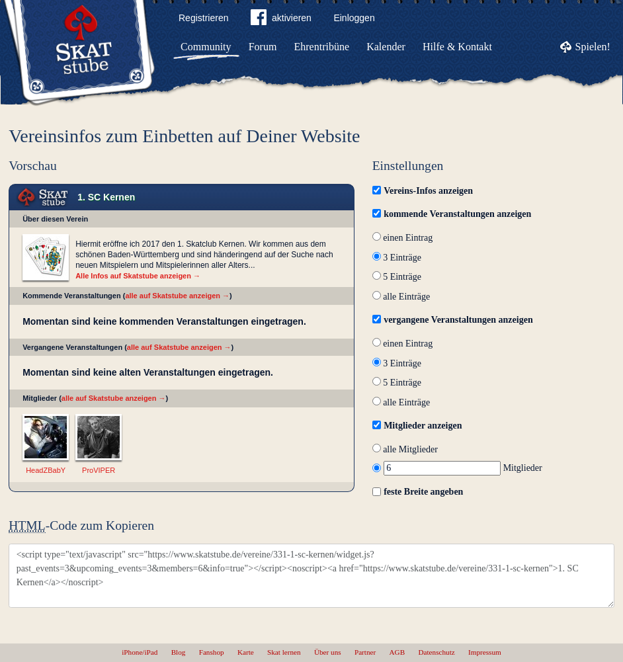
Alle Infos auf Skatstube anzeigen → (137, 276)
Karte (245, 652)
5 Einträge (396, 277)
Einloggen (353, 18)
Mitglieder (457, 468)
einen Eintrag (402, 238)
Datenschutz (436, 652)
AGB (397, 652)
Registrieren (203, 18)
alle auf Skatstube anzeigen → (177, 296)
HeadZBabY (45, 470)
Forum (263, 46)
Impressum (484, 652)
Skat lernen (284, 652)
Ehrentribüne (322, 46)
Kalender (385, 46)
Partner (365, 652)
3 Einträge (396, 258)
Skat (43, 197)
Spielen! (592, 46)
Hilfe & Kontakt (457, 46)
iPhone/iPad (139, 652)
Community (206, 46)
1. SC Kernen (106, 197)
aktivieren (281, 20)
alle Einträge (401, 297)
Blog (178, 652)
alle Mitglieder (405, 449)
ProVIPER (98, 470)
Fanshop (211, 652)
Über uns (327, 652)
